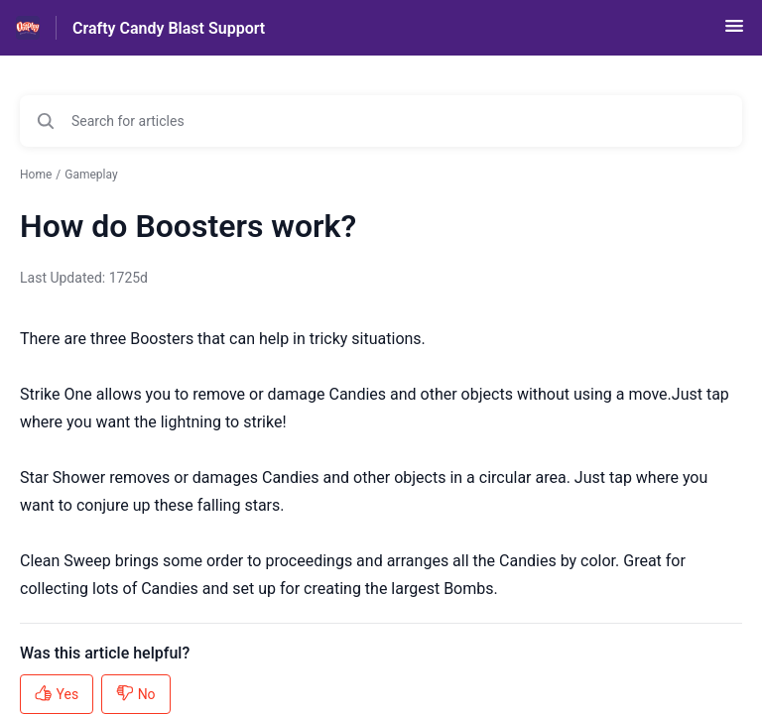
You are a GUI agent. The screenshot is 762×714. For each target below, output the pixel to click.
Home (36, 174)
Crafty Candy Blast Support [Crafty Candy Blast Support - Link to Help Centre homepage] (168, 28)
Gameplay (90, 174)
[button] (734, 32)
